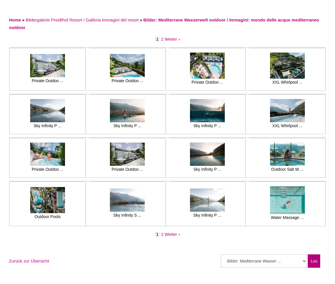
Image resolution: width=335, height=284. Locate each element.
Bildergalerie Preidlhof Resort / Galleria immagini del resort (82, 19)
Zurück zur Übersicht (29, 260)
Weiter (170, 39)
